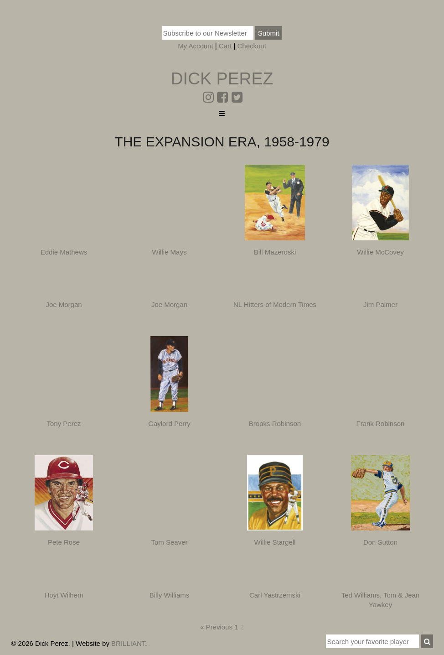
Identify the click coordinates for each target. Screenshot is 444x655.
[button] (427, 641)
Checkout (251, 46)
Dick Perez (221, 78)
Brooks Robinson (275, 423)
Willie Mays (169, 252)
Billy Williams (170, 595)
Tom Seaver (169, 542)
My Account (195, 46)
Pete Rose (64, 542)
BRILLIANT (128, 643)
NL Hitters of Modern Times (274, 304)
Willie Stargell (275, 542)
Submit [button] (268, 33)
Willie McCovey (380, 252)
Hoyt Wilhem (63, 595)
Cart (225, 46)
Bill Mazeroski (275, 252)
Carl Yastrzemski (274, 595)
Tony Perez (63, 423)
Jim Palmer (380, 304)
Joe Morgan (64, 304)
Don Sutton (380, 542)
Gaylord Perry (169, 423)
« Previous (216, 627)
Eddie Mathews (64, 252)
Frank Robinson (380, 423)
